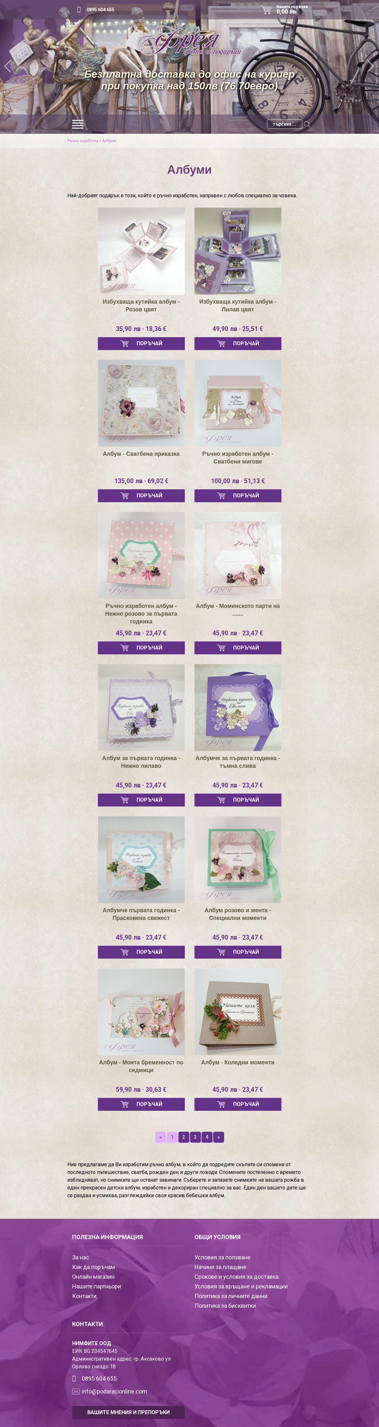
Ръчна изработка (82, 141)
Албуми (109, 141)
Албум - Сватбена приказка (141, 454)
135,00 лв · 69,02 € (141, 481)
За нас (80, 1257)
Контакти (84, 1296)
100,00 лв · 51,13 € (238, 481)
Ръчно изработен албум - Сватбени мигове (237, 458)
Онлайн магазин (93, 1276)
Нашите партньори (96, 1286)
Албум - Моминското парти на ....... (237, 610)
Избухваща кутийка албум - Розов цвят (141, 305)
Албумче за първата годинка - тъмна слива (237, 762)
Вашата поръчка (294, 10)
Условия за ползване (222, 1257)
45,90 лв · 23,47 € (141, 633)
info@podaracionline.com (114, 1391)
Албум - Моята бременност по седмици (141, 1066)
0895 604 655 (100, 9)
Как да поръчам (93, 1267)
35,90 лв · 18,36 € (141, 329)
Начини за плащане (220, 1267)
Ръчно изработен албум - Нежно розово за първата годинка (141, 614)
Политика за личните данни (231, 1296)
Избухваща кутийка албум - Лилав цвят (237, 305)
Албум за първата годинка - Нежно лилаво (141, 762)
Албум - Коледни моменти (237, 1062)
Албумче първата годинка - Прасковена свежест (141, 914)
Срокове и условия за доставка (236, 1276)
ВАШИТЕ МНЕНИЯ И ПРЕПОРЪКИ (128, 1412)
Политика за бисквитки (225, 1305)
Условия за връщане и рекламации (241, 1286)
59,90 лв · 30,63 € (141, 1090)
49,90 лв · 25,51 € (238, 329)
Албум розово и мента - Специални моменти (238, 914)
